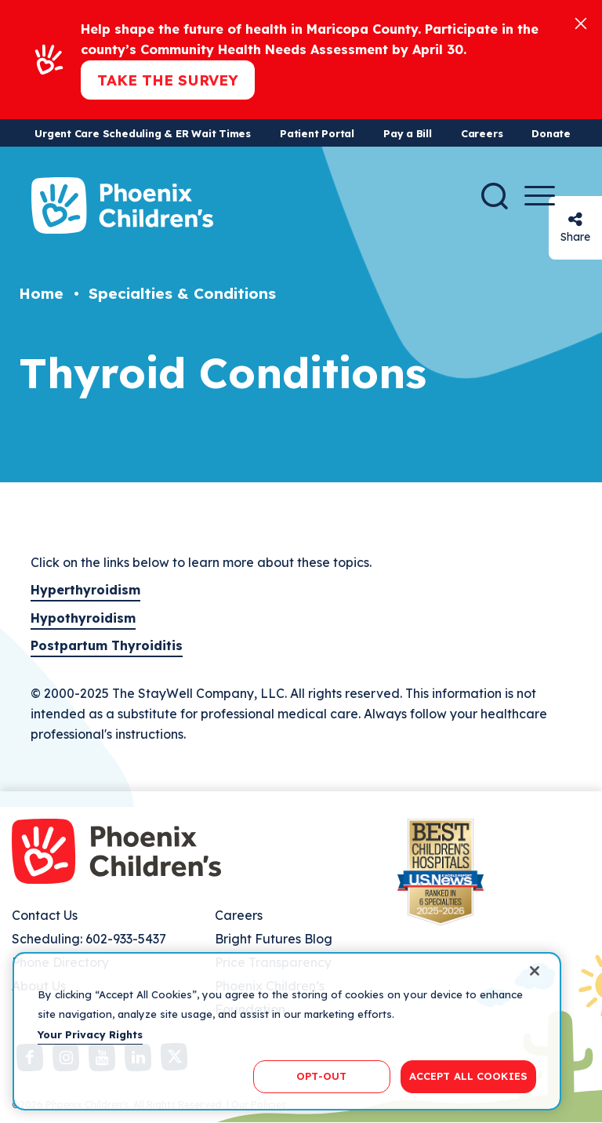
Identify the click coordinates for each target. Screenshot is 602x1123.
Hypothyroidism (83, 618)
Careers (481, 133)
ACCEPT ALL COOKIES (468, 1076)
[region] (287, 1031)
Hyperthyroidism (85, 590)
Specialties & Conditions (182, 293)
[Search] (495, 196)
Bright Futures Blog (273, 939)
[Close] (581, 22)
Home (41, 293)
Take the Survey (167, 80)
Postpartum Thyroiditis (107, 645)
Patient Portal (317, 133)
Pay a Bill (407, 133)
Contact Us (45, 915)
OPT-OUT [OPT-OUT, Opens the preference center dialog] (321, 1076)
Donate (551, 133)
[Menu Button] (539, 195)
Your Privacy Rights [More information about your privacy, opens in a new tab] (90, 1034)
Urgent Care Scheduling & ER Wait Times (142, 133)
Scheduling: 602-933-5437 (89, 939)
